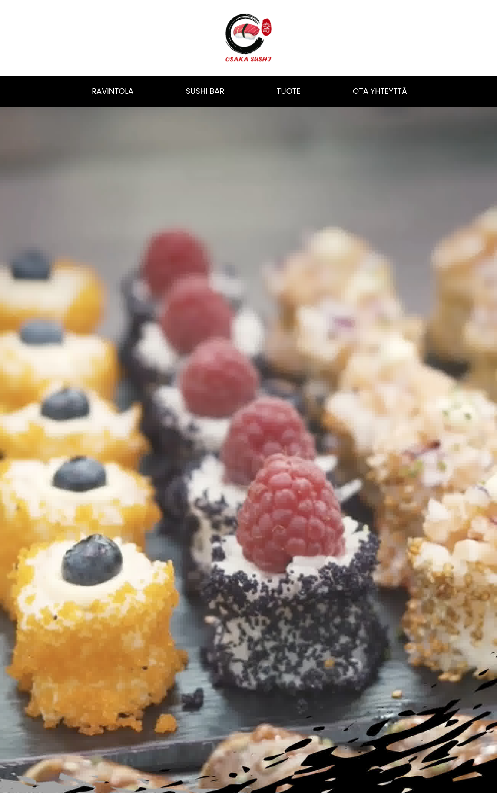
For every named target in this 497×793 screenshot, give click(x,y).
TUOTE (289, 91)
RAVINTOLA (112, 91)
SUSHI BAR (205, 91)
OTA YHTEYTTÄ (380, 91)
